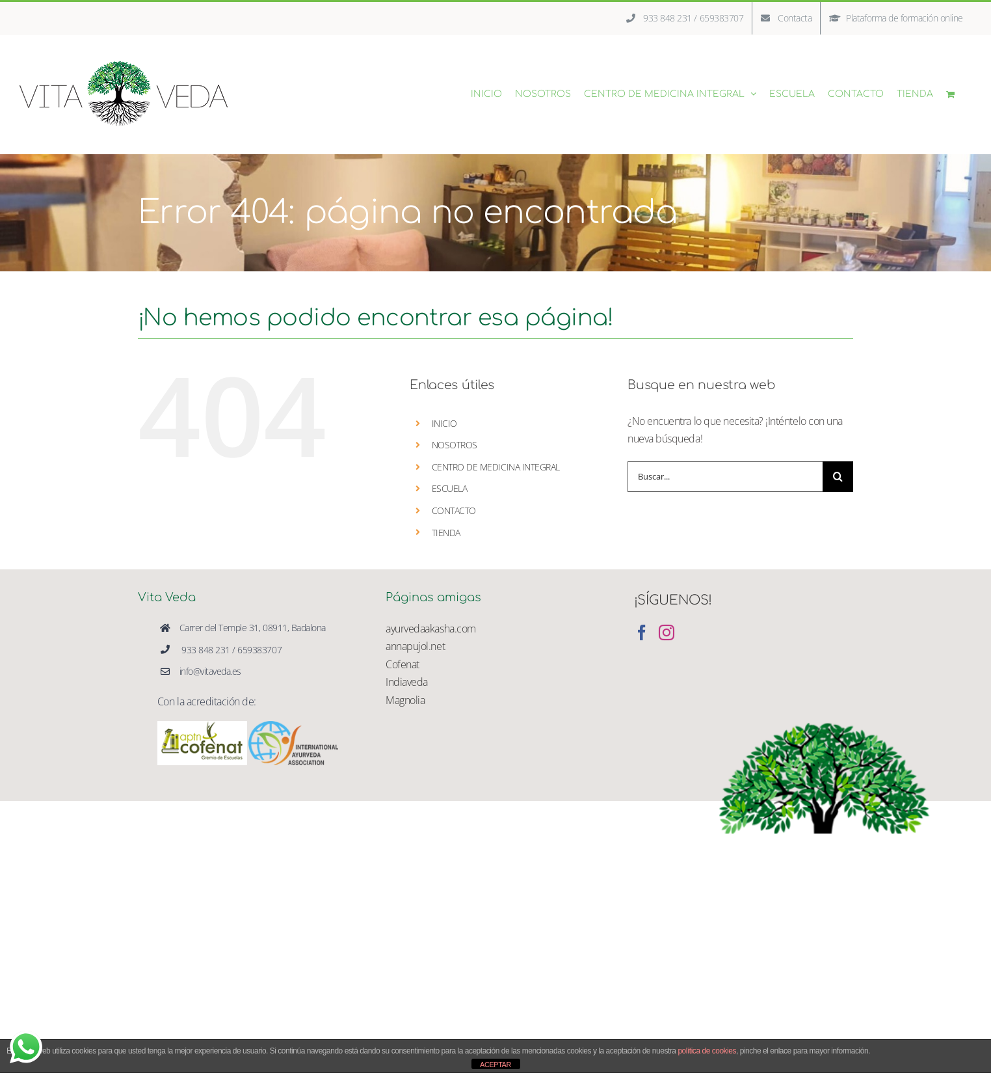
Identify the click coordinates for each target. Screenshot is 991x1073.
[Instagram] (666, 632)
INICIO (444, 423)
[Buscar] (838, 476)
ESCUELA (450, 488)
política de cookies (707, 1050)
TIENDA (446, 532)
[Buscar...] (725, 476)
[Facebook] (642, 632)
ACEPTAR (495, 1064)
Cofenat (402, 664)
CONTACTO (454, 510)
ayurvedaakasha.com (430, 628)
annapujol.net (415, 646)
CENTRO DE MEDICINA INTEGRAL (496, 467)
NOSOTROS (454, 445)
